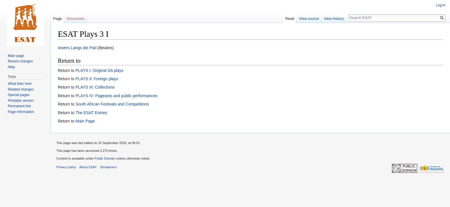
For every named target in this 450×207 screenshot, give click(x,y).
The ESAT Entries (91, 112)
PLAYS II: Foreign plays (96, 78)
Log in (440, 5)
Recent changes (20, 61)
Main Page (85, 121)
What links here (20, 84)
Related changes (21, 89)
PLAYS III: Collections (95, 87)
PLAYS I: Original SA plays (99, 70)
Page (57, 18)
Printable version (20, 101)
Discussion (75, 18)
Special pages (18, 95)
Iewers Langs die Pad (77, 47)
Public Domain (104, 158)
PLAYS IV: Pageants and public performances (116, 95)
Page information (21, 112)
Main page (16, 56)
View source (309, 18)
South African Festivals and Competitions (112, 104)
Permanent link (19, 106)
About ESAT (88, 167)
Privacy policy (66, 167)
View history (334, 18)
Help (11, 67)
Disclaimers (108, 167)
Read (289, 18)
